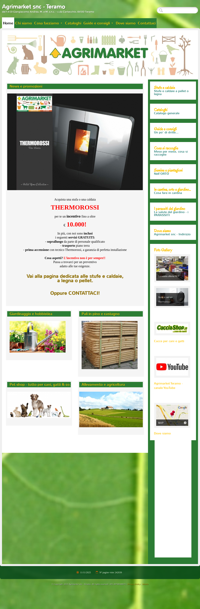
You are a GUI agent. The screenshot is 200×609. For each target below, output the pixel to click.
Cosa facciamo (48, 23)
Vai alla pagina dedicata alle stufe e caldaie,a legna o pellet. (75, 278)
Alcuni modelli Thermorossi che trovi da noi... (172, 94)
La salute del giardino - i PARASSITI (171, 220)
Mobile (145, 590)
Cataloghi (73, 23)
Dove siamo (126, 23)
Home (8, 23)
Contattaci (147, 23)
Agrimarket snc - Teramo (33, 6)
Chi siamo (23, 23)
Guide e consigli (98, 23)
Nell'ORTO (161, 176)
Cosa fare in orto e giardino (167, 198)
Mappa (159, 240)
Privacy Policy (134, 590)
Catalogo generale (166, 116)
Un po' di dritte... (166, 135)
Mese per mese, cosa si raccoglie (171, 156)
